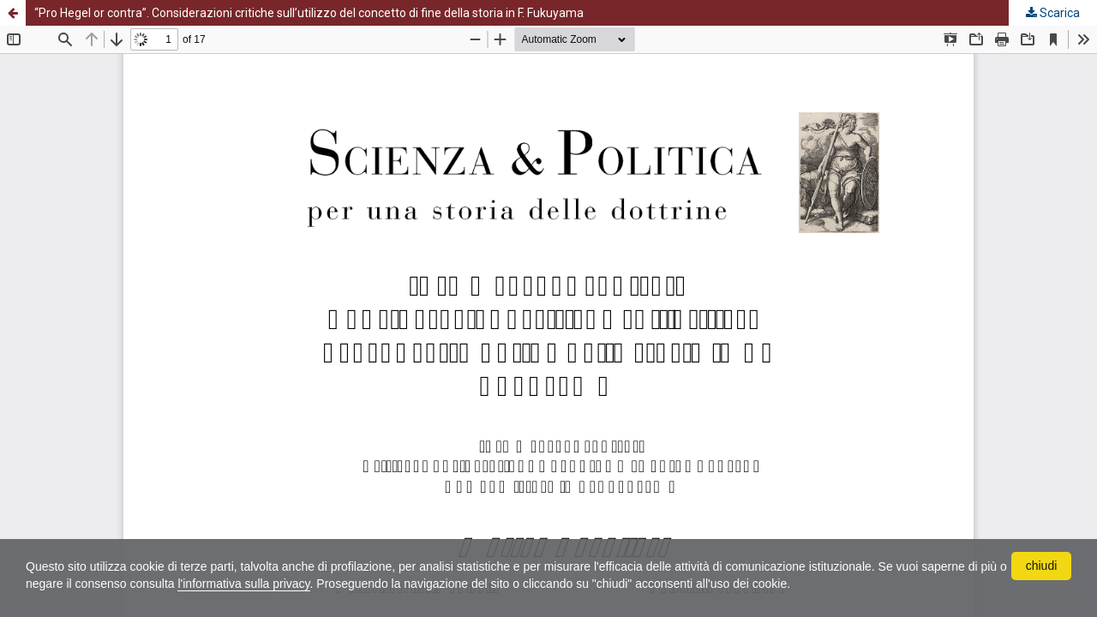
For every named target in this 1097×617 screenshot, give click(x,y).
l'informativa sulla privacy (243, 583)
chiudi (1042, 565)
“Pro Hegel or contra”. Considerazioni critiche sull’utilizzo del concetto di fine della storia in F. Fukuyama (309, 13)
